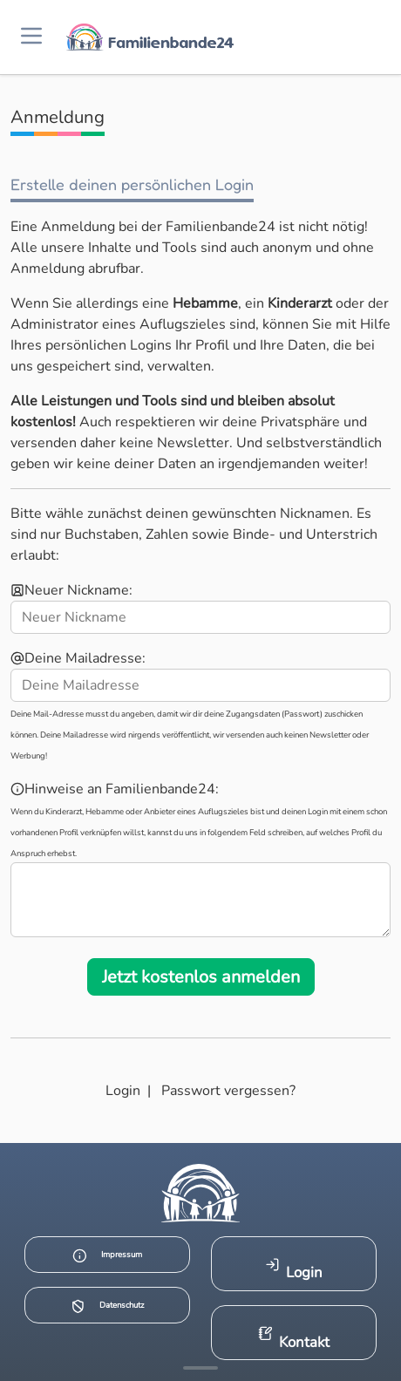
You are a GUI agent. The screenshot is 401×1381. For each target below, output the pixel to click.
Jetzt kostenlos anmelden (201, 977)
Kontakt (294, 1338)
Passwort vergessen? (228, 1090)
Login (122, 1090)
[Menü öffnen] (31, 37)
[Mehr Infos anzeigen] (200, 1368)
